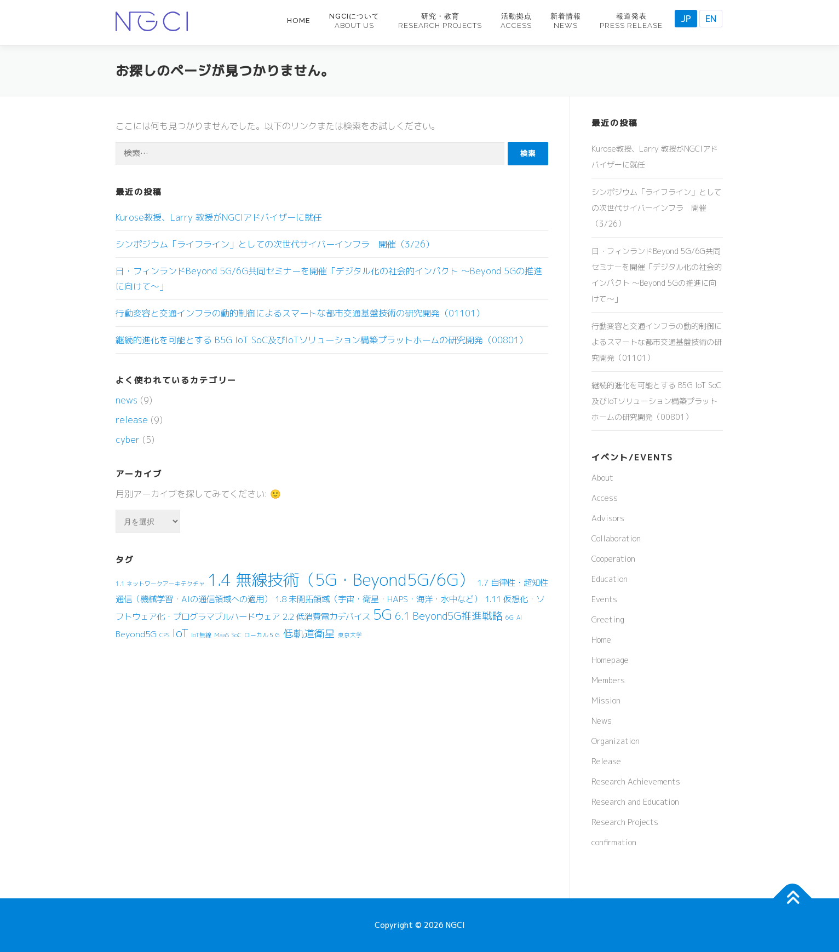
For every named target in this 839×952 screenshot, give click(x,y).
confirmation (613, 842)
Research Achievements (635, 781)
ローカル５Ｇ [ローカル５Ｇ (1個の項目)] (262, 635)
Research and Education (635, 802)
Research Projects (624, 822)
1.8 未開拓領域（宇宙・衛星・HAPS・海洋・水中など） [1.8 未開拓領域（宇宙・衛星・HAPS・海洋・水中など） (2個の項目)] (378, 599)
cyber (128, 440)
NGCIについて (354, 21)
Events (604, 599)
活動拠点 (516, 21)
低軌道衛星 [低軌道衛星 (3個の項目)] (309, 633)
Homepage (610, 660)
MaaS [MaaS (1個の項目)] (221, 635)
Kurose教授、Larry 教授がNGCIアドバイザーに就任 (219, 217)
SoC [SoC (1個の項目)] (237, 635)
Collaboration (616, 538)
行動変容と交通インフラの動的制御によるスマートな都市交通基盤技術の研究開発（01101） (300, 313)
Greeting (607, 619)
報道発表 (631, 21)
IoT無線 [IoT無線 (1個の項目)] (201, 635)
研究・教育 (440, 21)
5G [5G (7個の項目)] (382, 614)
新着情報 (565, 21)
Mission (605, 700)
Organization (615, 741)
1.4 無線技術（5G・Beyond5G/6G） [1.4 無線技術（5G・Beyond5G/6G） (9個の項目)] (341, 579)
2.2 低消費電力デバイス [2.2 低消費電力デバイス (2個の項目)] (326, 616)
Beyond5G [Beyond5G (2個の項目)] (136, 634)
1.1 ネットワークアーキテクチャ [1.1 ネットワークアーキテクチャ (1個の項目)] (160, 583)
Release (606, 761)
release (132, 420)
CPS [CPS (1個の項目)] (164, 635)
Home (299, 20)
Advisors (607, 518)
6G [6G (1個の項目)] (509, 617)
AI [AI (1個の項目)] (519, 617)
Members (608, 680)
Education (609, 579)
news (126, 400)
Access (604, 498)
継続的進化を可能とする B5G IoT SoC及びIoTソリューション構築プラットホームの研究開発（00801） (322, 340)
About (602, 477)
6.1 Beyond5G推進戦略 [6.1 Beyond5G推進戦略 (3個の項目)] (449, 616)
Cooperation (613, 558)
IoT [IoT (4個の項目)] (180, 633)
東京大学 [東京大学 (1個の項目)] (350, 635)
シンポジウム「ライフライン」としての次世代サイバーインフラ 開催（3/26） (275, 244)
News (601, 721)
